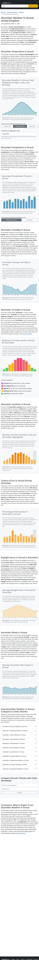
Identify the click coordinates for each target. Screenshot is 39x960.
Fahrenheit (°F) (20, 126)
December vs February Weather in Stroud (15, 731)
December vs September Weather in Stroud (16, 760)
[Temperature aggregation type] (19, 133)
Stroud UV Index (27, 334)
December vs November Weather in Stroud (15, 769)
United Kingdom (12, 12)
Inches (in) (29, 220)
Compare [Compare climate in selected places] (19, 793)
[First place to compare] (19, 785)
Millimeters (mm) (11, 220)
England (21, 12)
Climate (3, 12)
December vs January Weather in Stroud (15, 726)
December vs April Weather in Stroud (14, 739)
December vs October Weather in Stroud (15, 765)
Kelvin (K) (32, 126)
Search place (33, 6)
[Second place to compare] (19, 788)
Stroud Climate (20, 833)
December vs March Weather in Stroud (14, 735)
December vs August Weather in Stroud (14, 756)
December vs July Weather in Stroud (13, 752)
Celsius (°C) (7, 126)
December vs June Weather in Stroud (14, 748)
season (6, 3)
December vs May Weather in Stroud (14, 743)
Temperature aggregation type (10, 131)
